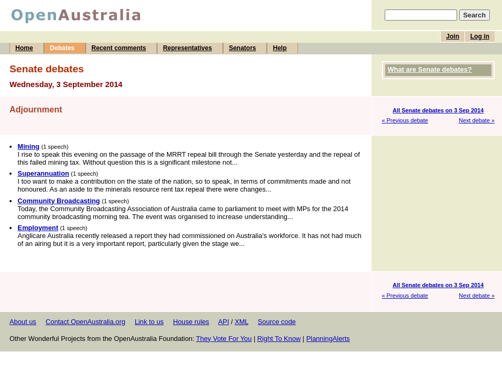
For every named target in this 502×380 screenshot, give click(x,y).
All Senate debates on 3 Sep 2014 (438, 110)
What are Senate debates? (430, 69)
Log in (479, 36)
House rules (191, 322)
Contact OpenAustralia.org (85, 322)
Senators (242, 48)
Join (452, 36)
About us (23, 322)
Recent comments (118, 48)
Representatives (187, 48)
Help (279, 48)
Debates (62, 48)
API (223, 322)
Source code (277, 322)
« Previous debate (405, 120)
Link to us (149, 322)
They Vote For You (224, 339)
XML (241, 322)
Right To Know (279, 339)
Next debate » (477, 120)
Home (24, 48)
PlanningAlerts (328, 339)
